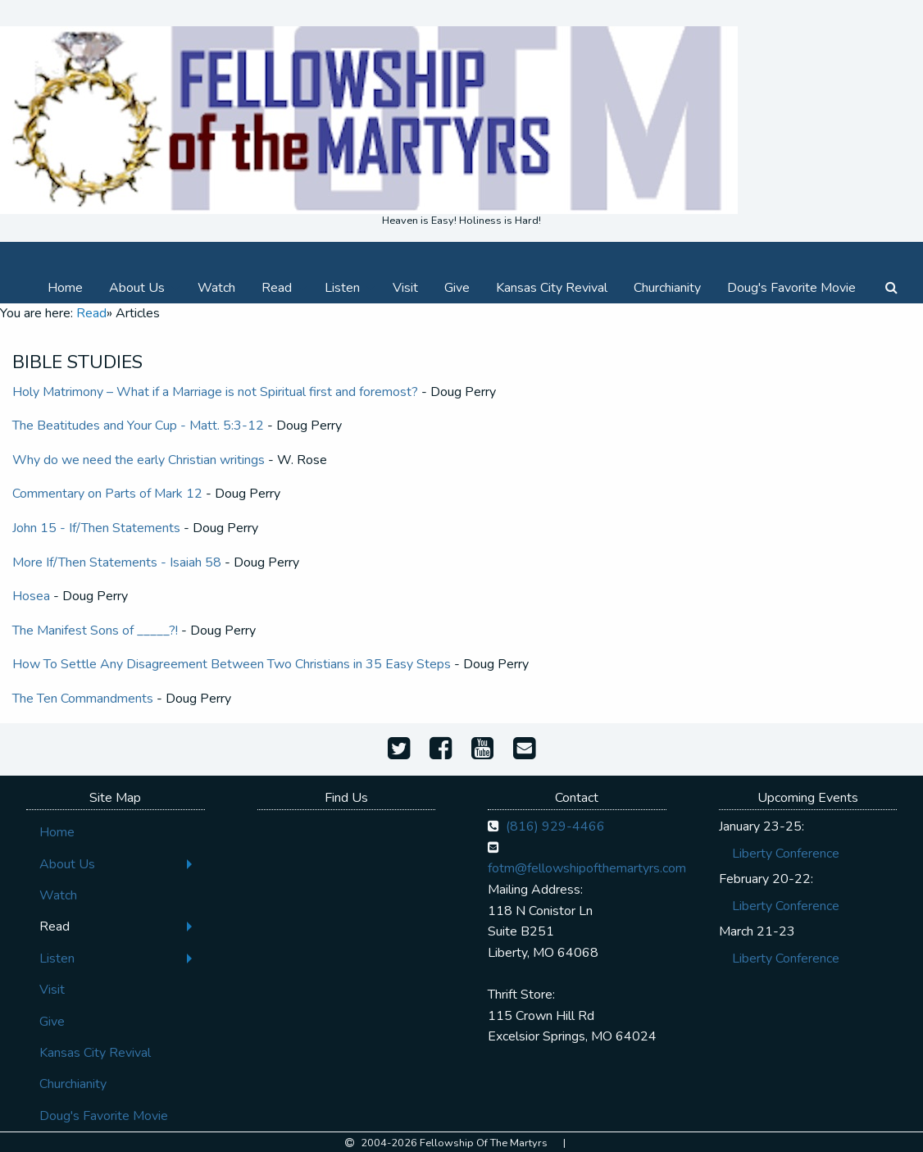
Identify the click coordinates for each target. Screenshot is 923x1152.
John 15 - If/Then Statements (96, 528)
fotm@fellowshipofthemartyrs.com (587, 868)
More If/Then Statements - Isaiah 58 (116, 562)
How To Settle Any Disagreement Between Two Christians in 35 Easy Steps (231, 664)
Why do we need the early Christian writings (138, 460)
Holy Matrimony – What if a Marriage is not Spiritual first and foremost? (215, 392)
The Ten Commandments (82, 699)
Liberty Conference (785, 854)
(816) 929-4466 (555, 826)
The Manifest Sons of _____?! (95, 631)
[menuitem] (65, 287)
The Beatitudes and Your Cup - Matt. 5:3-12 (138, 426)
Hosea (31, 596)
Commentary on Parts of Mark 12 (107, 494)
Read (91, 313)
